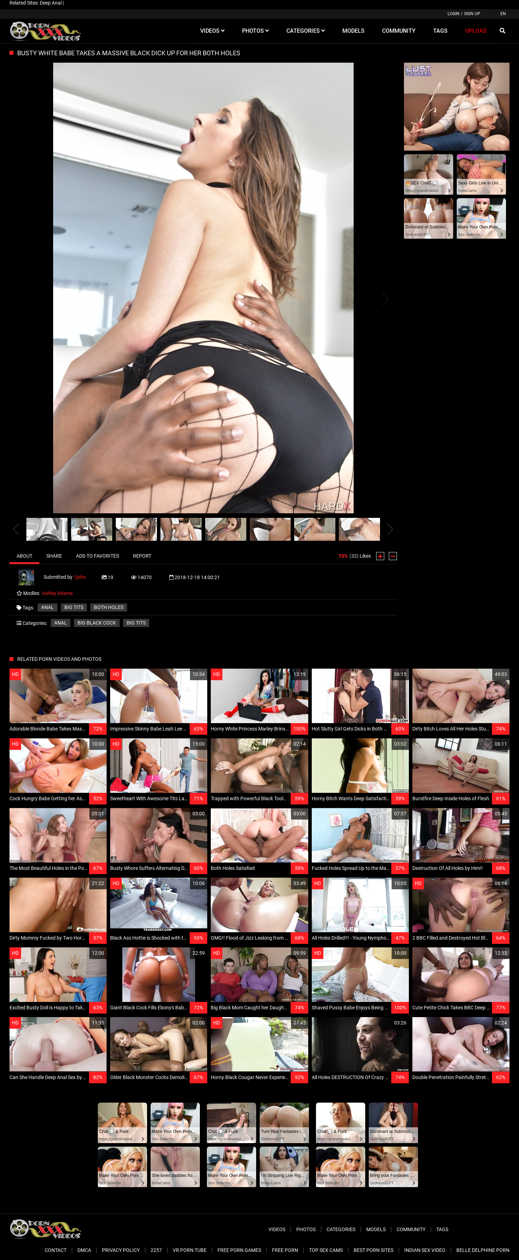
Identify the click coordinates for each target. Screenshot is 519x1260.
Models (376, 1229)
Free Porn (285, 1250)
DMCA (84, 1250)
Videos (276, 1229)
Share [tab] (54, 556)
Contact (56, 1250)
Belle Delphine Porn (482, 1250)
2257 (156, 1250)
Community (411, 1229)
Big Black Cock (96, 623)
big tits (73, 607)
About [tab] (24, 556)
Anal (60, 623)
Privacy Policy (121, 1250)
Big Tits (136, 623)
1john (80, 577)
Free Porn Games (239, 1250)
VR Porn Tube (190, 1250)
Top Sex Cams (326, 1250)
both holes (109, 607)
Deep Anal (51, 3)
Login (454, 13)
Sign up (472, 13)
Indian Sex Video (424, 1250)
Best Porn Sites (373, 1250)
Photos (306, 1229)
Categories (341, 1229)
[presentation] (16, 529)
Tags (442, 1229)
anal (47, 607)
